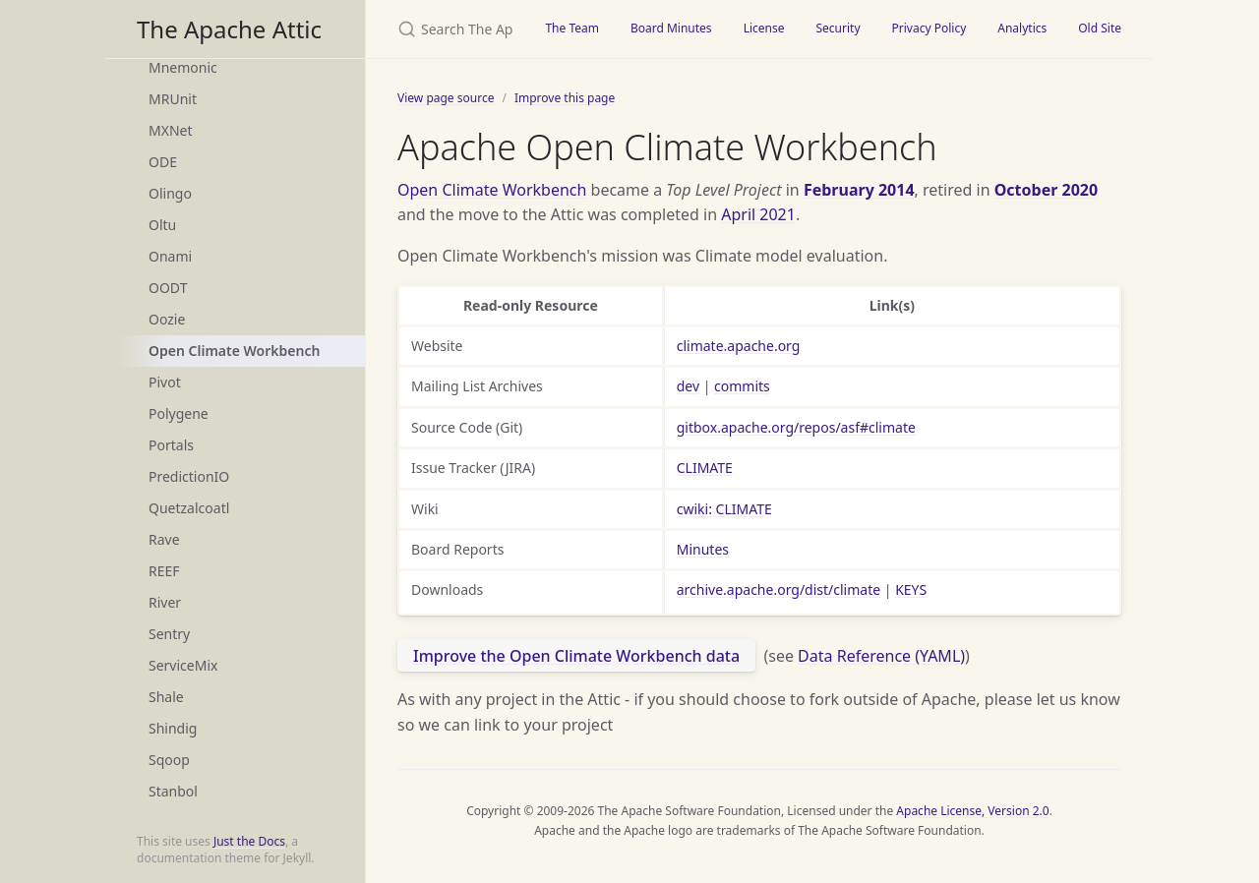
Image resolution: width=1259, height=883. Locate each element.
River (165, 602)
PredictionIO (189, 476)
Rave (164, 539)
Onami (170, 256)
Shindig (173, 728)
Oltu (162, 224)
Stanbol (173, 791)
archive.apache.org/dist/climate (778, 589)
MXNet (171, 130)
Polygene (179, 413)
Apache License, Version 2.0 (972, 810)
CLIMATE (705, 467)
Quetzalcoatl (189, 508)
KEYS (911, 589)
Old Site (1099, 28)
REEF (164, 570)
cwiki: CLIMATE (724, 509)
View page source (445, 97)
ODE (163, 161)
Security (837, 28)
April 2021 (758, 214)
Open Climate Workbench (234, 350)
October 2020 (1046, 190)
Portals (171, 445)
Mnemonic (183, 67)
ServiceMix (183, 665)
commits (742, 386)
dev (688, 386)
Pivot (165, 382)
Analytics (1022, 28)
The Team (572, 28)
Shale (166, 696)
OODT (168, 287)
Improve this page (564, 97)
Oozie (167, 319)
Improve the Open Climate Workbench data (576, 656)
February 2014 (859, 190)
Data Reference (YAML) (881, 656)
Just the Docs (249, 841)
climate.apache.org (739, 345)
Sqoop (169, 759)
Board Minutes (671, 28)
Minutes (703, 549)
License (764, 28)
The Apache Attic (229, 29)
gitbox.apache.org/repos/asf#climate (796, 427)
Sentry (169, 633)
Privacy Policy (929, 28)
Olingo (170, 193)
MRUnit (173, 98)
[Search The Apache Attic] (447, 29)
